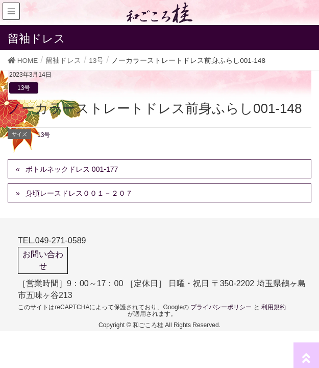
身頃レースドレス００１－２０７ (79, 193)
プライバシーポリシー (221, 307)
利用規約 (273, 307)
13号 (23, 87)
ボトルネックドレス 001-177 (72, 169)
